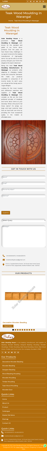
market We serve (8, 415)
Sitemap (5, 419)
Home (10, 21)
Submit (6, 213)
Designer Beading (8, 370)
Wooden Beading (8, 366)
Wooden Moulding (9, 378)
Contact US (6, 423)
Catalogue (6, 411)
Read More (8, 326)
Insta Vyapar (20, 447)
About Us (5, 403)
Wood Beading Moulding (11, 374)
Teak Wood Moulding (10, 386)
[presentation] (14, 203)
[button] (13, 330)
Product (5, 407)
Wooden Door (7, 390)
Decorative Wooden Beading (15, 323)
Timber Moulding (8, 382)
